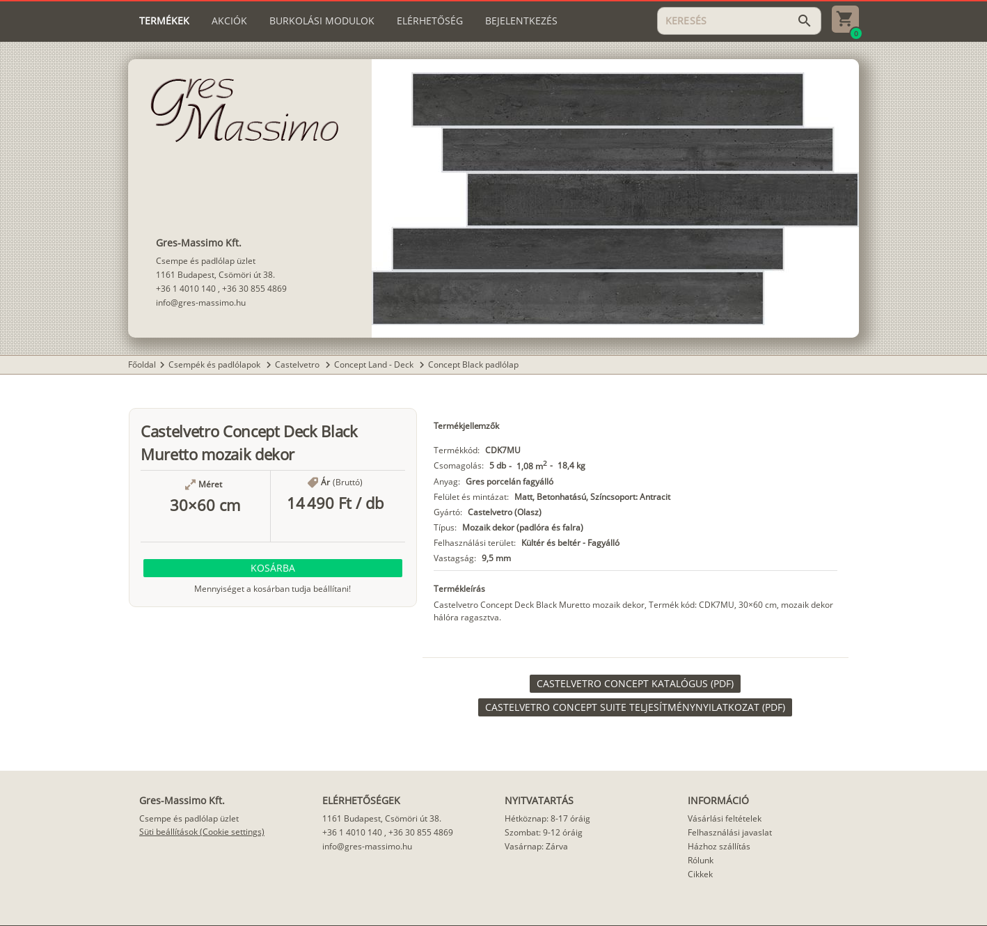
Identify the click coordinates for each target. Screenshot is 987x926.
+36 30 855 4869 (254, 289)
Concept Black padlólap (473, 364)
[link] (635, 684)
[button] (272, 568)
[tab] (164, 21)
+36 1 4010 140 (186, 289)
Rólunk (700, 860)
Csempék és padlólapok (215, 364)
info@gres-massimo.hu (201, 302)
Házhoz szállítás (719, 846)
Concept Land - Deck (375, 364)
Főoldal (142, 364)
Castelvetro (298, 364)
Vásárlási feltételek (724, 818)
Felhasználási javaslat (730, 832)
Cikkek (700, 874)
